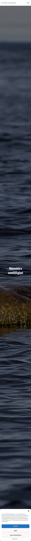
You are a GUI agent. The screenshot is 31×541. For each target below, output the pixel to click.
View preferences (15, 535)
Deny (15, 530)
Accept (15, 526)
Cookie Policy (15, 538)
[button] (28, 511)
